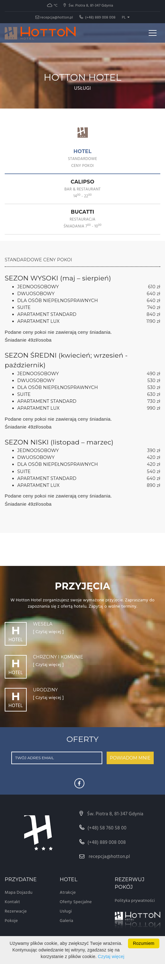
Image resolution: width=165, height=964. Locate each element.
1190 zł (153, 321)
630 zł (153, 394)
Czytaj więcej (111, 956)
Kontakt (12, 902)
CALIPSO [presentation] (82, 189)
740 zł (153, 307)
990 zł (153, 408)
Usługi (66, 911)
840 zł (153, 314)
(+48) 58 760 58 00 (103, 828)
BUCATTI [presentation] (82, 219)
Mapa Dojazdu (19, 892)
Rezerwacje (16, 911)
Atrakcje (68, 892)
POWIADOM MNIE (130, 758)
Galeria (66, 920)
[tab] (82, 159)
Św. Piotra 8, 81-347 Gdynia (111, 814)
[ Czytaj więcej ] (48, 632)
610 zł (154, 287)
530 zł (153, 380)
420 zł (153, 457)
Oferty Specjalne (76, 902)
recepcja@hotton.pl (54, 17)
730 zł (153, 401)
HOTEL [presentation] (82, 158)
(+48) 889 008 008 (97, 17)
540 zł (153, 471)
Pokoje (11, 920)
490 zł (153, 373)
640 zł (153, 293)
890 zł (153, 485)
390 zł (153, 450)
